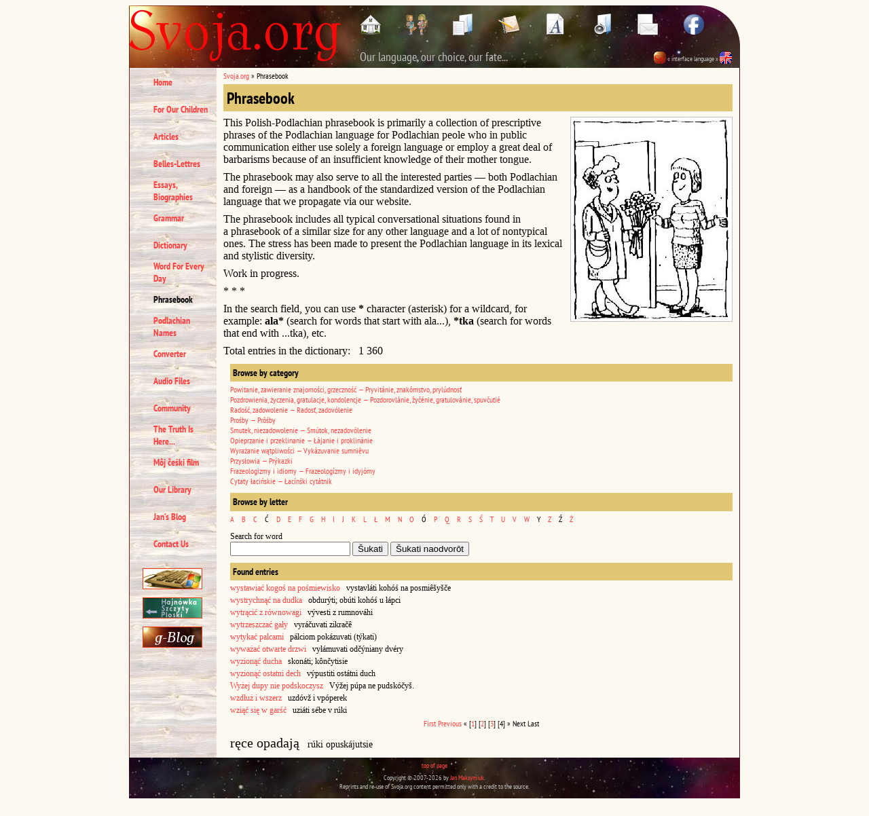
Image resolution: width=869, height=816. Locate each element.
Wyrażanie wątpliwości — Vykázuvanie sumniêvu (299, 450)
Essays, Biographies (173, 191)
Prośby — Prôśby (253, 420)
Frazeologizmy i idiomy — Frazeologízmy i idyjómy (302, 471)
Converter (169, 354)
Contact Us (171, 544)
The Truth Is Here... (173, 435)
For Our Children (180, 109)
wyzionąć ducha (256, 661)
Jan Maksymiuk (467, 777)
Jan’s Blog (169, 517)
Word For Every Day (178, 272)
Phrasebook (173, 299)
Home (162, 82)
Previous (450, 723)
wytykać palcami (257, 637)
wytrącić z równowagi (265, 612)
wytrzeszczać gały (259, 624)
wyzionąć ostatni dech (265, 673)
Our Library (172, 489)
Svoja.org (236, 76)
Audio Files (171, 381)
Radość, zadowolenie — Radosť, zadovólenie (291, 410)
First (430, 723)
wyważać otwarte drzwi (268, 649)
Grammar (168, 218)
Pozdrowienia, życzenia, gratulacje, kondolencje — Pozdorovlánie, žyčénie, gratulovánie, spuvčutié (365, 399)
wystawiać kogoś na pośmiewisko (285, 588)
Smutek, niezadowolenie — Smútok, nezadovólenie (300, 430)
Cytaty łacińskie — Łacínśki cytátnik (281, 481)
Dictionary (170, 245)
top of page (434, 765)
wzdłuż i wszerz (256, 698)
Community (172, 408)
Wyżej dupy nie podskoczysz (276, 685)
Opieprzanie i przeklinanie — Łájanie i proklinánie (301, 440)
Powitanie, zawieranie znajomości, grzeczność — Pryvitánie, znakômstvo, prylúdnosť (346, 389)
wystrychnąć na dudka (266, 600)
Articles (166, 136)
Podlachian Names (171, 326)
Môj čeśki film (176, 462)
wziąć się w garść (258, 710)
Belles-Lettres (176, 163)
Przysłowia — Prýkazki (261, 461)
